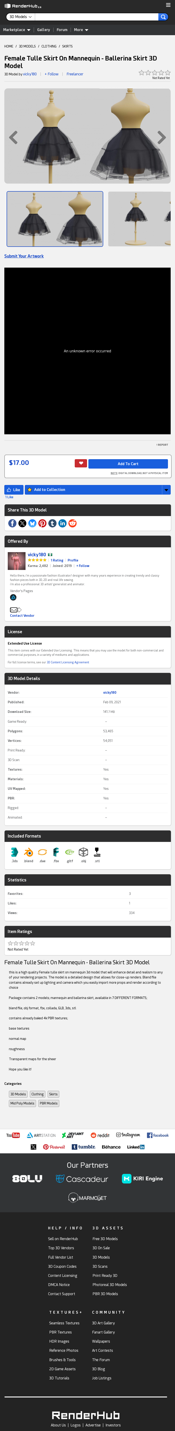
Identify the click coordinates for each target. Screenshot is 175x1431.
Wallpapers (101, 1341)
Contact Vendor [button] (22, 615)
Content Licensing (62, 1275)
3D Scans (100, 1266)
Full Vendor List (60, 1257)
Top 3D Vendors (61, 1248)
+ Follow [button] (52, 74)
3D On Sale (101, 1248)
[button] (168, 5)
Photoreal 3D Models (110, 1285)
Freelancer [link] (75, 74)
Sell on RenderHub (63, 1239)
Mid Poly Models (22, 1103)
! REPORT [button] (162, 444)
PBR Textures (60, 1332)
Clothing (37, 1094)
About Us (58, 1425)
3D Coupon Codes (62, 1266)
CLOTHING (49, 46)
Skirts (53, 1094)
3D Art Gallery (103, 1323)
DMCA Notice (59, 1285)
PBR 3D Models (105, 1294)
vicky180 (30, 74)
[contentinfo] (22, 17)
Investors (113, 1425)
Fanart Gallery (103, 1332)
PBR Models (49, 1103)
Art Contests (102, 1350)
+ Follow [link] (82, 566)
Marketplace (17, 29)
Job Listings (101, 1378)
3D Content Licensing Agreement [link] (68, 662)
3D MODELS (27, 46)
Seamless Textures (64, 1323)
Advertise (93, 1425)
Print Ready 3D (105, 1275)
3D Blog (98, 1369)
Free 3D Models (105, 1239)
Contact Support (61, 1294)
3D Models (18, 1094)
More (81, 29)
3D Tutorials (59, 1378)
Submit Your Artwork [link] (24, 256)
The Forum (101, 1360)
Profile (73, 560)
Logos (76, 1425)
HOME (8, 46)
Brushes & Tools (62, 1360)
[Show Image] (55, 219)
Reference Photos (63, 1350)
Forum (62, 30)
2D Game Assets (62, 1369)
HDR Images (59, 1341)
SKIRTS (67, 46)
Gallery (43, 30)
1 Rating (57, 560)
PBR (11, 798)
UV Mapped (16, 789)
